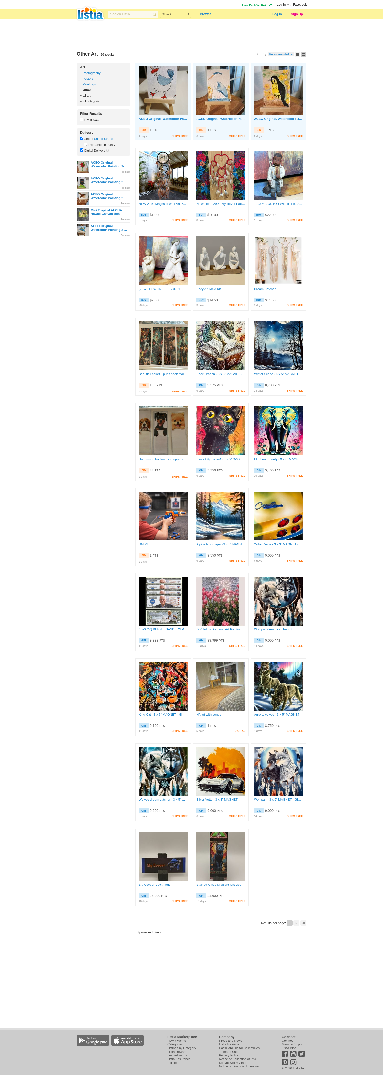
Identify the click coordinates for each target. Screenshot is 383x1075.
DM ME (144, 544)
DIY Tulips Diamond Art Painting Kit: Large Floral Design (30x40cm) (220, 629)
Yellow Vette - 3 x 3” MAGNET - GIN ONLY (278, 544)
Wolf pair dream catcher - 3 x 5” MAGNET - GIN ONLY (278, 629)
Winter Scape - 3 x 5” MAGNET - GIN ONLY (278, 374)
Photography (92, 73)
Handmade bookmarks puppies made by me (163, 459)
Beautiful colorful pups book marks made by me (163, 374)
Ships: (88, 139)
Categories (175, 1044)
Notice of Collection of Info (237, 1059)
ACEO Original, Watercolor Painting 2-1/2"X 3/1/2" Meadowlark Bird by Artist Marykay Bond (278, 119)
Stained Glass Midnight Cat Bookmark (220, 884)
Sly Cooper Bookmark (154, 884)
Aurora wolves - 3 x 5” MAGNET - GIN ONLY (278, 714)
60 (296, 923)
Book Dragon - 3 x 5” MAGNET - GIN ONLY (220, 374)
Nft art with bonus (208, 714)
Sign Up (297, 14)
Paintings (89, 84)
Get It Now (91, 120)
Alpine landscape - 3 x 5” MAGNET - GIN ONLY (220, 544)
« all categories (90, 101)
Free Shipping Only (101, 144)
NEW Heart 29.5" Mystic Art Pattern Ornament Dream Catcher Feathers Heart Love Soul (220, 204)
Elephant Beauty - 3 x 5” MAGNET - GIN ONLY (278, 459)
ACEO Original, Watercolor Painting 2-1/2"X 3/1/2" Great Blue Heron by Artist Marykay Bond (220, 119)
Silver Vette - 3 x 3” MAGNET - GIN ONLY (220, 799)
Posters (88, 78)
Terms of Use (228, 1051)
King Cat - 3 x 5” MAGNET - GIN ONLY (163, 714)
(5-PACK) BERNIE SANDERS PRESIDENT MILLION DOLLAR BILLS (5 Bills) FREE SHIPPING (163, 629)
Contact (287, 1040)
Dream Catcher (265, 289)
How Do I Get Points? (257, 5)
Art (82, 67)
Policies (172, 1062)
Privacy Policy (229, 1055)
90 (303, 923)
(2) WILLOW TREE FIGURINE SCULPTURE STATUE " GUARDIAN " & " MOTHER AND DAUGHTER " (163, 289)
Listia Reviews (229, 1044)
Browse (205, 14)
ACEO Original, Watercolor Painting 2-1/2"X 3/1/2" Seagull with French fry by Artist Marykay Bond (163, 119)
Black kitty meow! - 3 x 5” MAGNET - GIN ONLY (220, 459)
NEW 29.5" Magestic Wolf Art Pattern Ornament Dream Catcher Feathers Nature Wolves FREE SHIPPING (163, 204)
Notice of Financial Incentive (239, 1066)
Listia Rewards (177, 1051)
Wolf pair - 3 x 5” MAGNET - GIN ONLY (278, 799)
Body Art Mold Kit (208, 289)
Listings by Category (181, 1048)
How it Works (176, 1040)
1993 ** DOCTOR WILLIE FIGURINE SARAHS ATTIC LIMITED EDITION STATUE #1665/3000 (278, 204)
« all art (85, 95)
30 (289, 923)
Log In (277, 14)
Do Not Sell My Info (232, 1062)
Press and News (230, 1040)
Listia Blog (289, 1048)
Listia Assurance (179, 1059)
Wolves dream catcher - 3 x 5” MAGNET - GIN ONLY (163, 799)
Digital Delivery (95, 150)
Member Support (293, 1044)
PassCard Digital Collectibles (239, 1048)
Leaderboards (177, 1055)
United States (103, 139)
